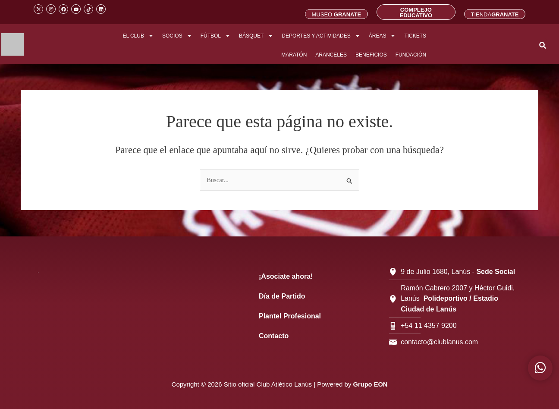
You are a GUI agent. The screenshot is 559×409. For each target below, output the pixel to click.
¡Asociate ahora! (286, 276)
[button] (542, 45)
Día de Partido (282, 296)
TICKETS (415, 36)
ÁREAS (382, 36)
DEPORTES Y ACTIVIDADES (321, 36)
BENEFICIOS (371, 55)
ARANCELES (331, 55)
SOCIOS (177, 36)
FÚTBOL (215, 36)
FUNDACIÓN (411, 55)
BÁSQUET (256, 36)
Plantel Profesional (290, 316)
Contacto (274, 336)
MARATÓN (294, 55)
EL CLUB (138, 36)
